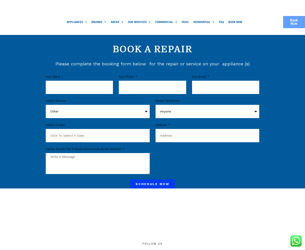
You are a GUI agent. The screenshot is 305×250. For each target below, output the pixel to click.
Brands (99, 22)
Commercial (166, 22)
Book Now (235, 22)
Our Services (139, 22)
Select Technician (167, 100)
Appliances (77, 22)
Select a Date (55, 125)
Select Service (56, 100)
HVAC (185, 22)
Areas (117, 22)
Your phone (127, 76)
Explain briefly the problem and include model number (84, 149)
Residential (203, 22)
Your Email (199, 76)
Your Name (53, 76)
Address (162, 125)
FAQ (221, 22)
